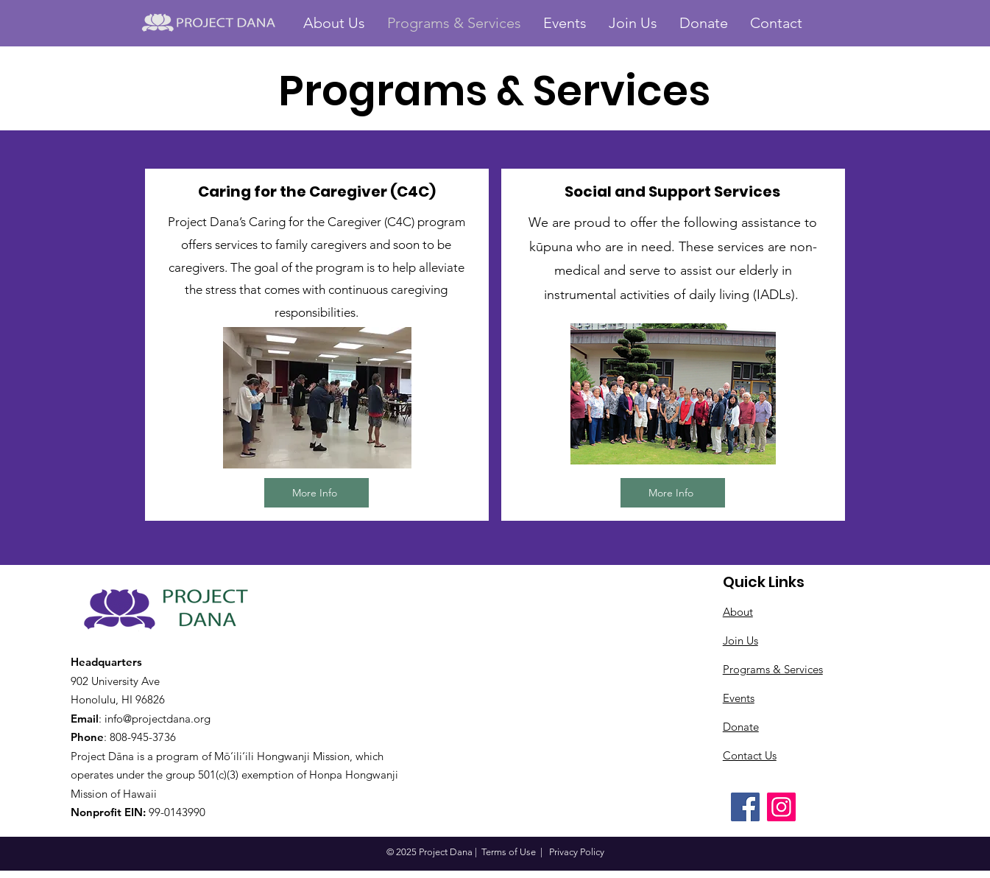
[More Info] (316, 493)
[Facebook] (745, 807)
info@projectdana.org (158, 719)
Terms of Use (508, 851)
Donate (741, 727)
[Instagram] (781, 807)
